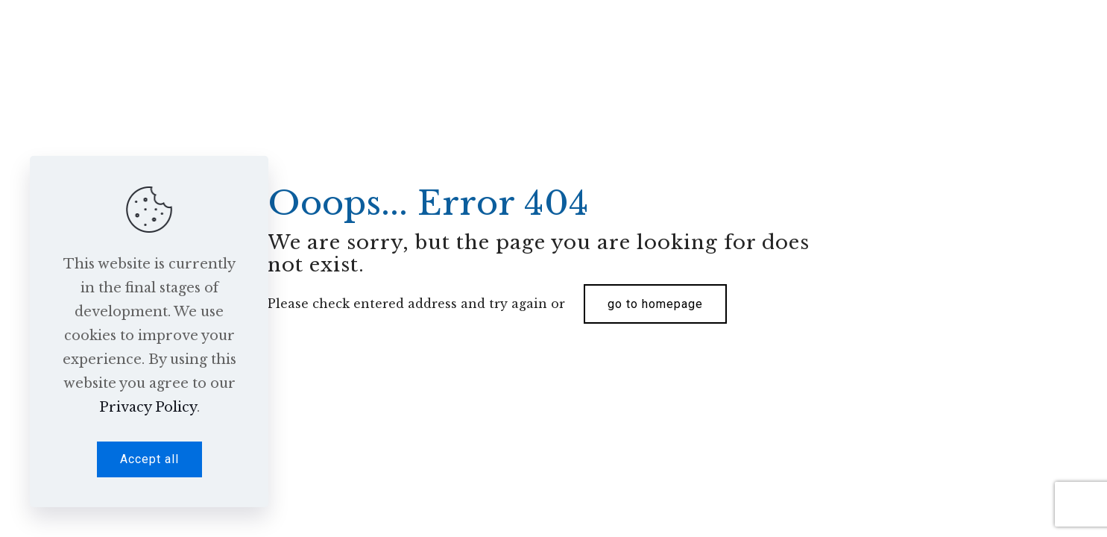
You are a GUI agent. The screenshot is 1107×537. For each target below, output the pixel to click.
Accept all (149, 459)
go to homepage (655, 304)
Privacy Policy (148, 407)
